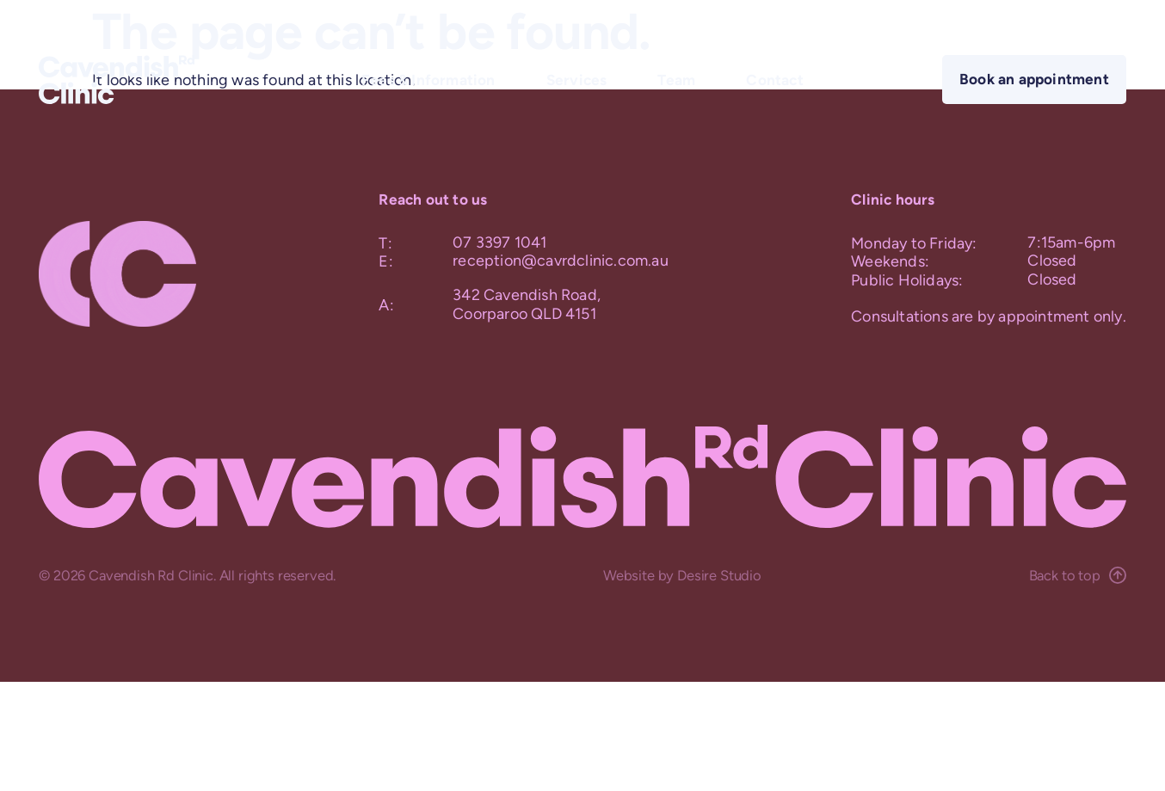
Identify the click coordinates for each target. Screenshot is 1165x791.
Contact (774, 79)
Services (576, 79)
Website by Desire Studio (682, 575)
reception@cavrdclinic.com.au (561, 260)
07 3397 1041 (499, 242)
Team (676, 79)
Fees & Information (428, 79)
